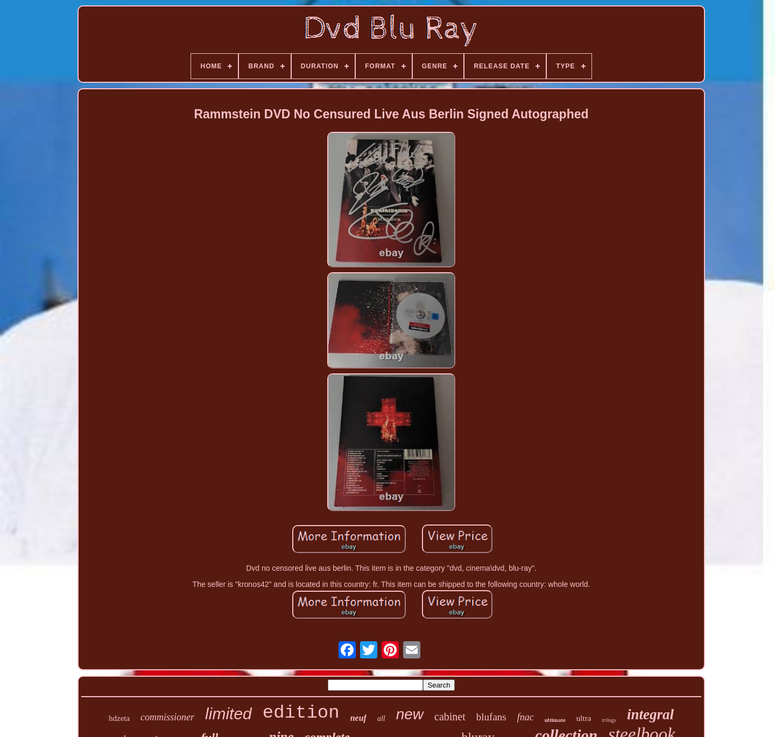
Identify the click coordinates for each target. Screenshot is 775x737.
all (381, 718)
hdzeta (119, 718)
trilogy (609, 720)
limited (228, 713)
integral (650, 714)
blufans (491, 716)
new (410, 714)
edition (301, 713)
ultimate (555, 720)
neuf (358, 717)
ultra (583, 718)
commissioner (167, 717)
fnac (525, 717)
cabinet (450, 716)
